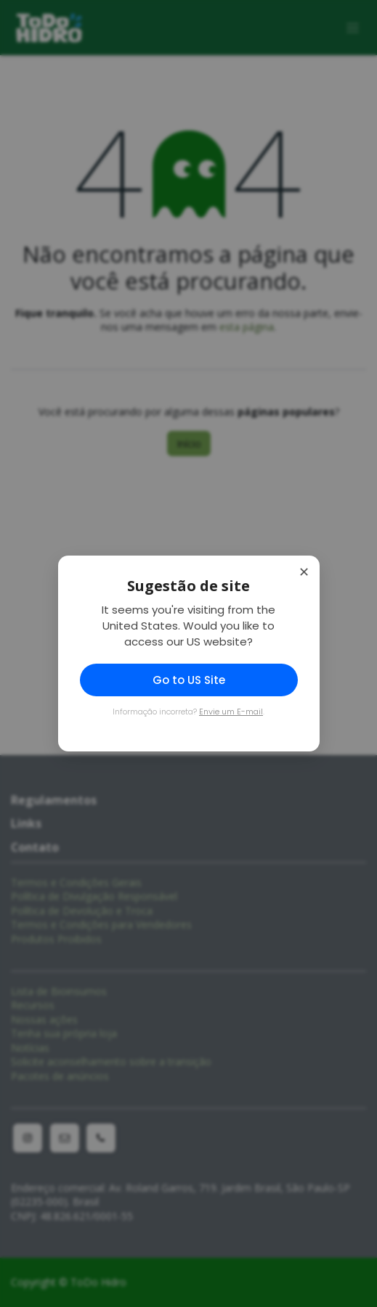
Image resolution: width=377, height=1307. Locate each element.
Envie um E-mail (231, 711)
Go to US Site (189, 680)
